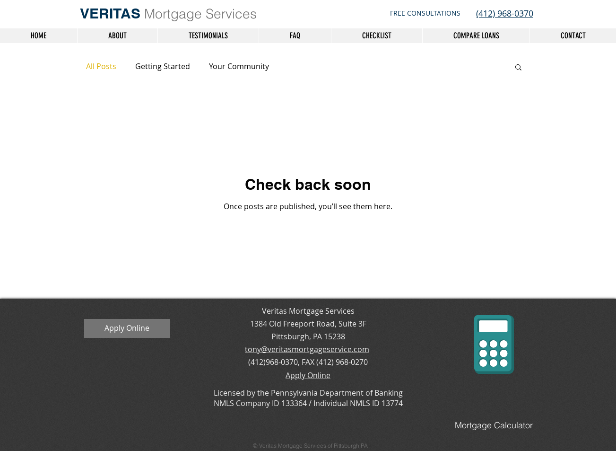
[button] (518, 68)
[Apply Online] (127, 328)
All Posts (101, 66)
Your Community (239, 66)
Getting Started (162, 66)
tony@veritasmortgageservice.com (307, 349)
